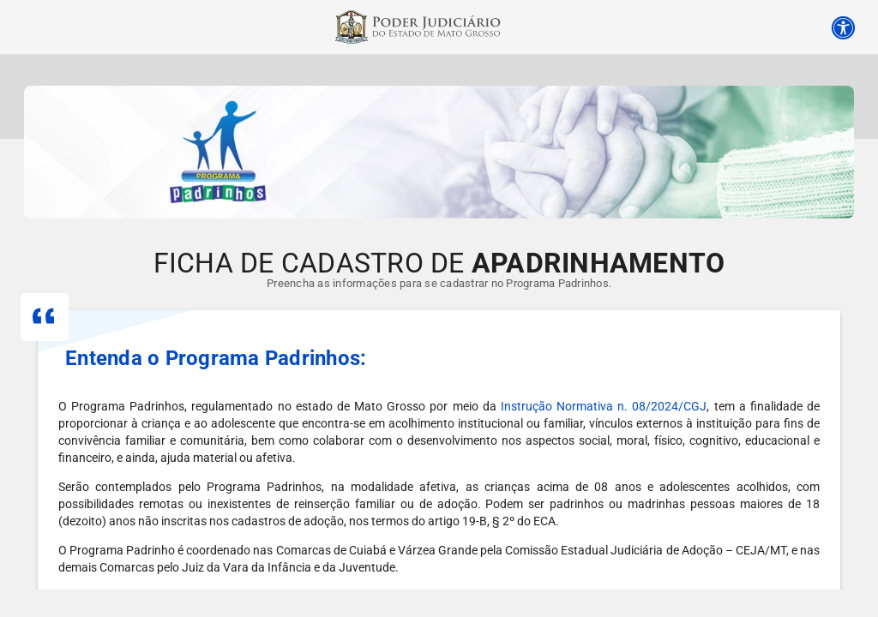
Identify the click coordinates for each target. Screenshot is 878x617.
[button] (439, 358)
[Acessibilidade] (842, 25)
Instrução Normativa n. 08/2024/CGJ (604, 406)
